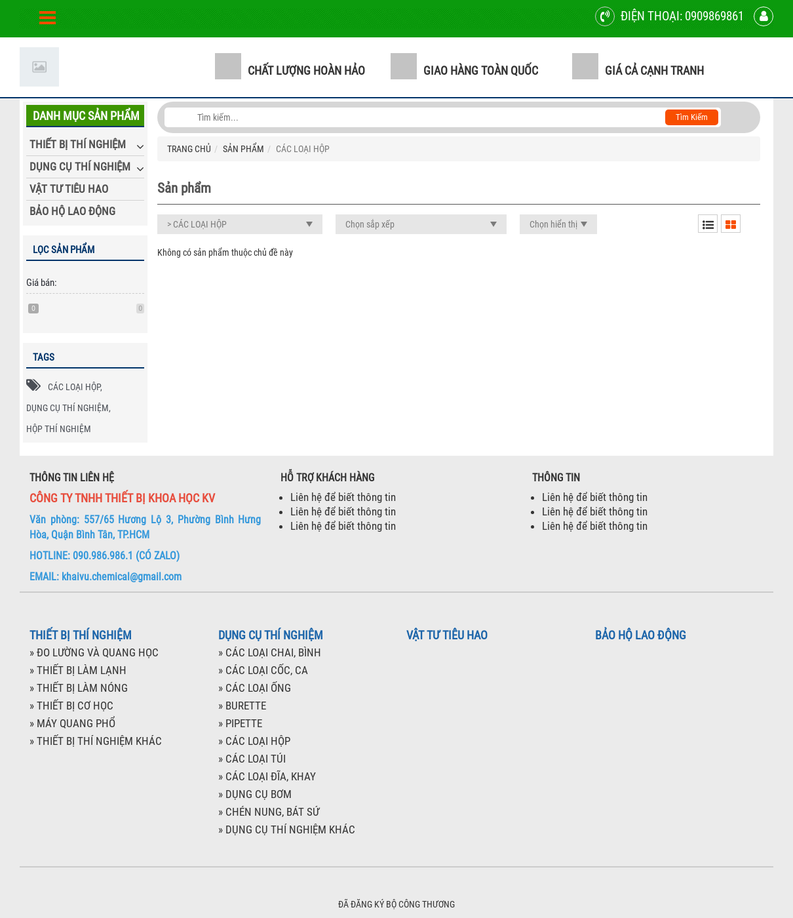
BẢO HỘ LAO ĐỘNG (72, 211)
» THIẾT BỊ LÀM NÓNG (78, 687)
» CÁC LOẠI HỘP (254, 741)
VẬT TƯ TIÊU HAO (68, 188)
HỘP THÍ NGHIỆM (58, 429)
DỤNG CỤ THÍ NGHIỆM (79, 166)
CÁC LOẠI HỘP (74, 387)
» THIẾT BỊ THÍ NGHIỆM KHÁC (95, 741)
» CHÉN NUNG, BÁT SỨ (268, 811)
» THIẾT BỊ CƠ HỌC (71, 705)
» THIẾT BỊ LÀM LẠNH (77, 670)
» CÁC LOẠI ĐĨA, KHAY (267, 776)
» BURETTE (242, 705)
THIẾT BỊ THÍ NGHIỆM (77, 144)
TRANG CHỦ (189, 149)
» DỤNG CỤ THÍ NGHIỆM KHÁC (286, 829)
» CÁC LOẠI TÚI (252, 758)
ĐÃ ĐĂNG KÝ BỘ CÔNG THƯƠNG (396, 904)
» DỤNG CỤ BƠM (255, 794)
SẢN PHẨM (243, 149)
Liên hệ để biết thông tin (343, 497)
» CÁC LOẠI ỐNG (254, 687)
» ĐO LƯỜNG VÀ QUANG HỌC (94, 652)
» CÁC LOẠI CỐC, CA (263, 670)
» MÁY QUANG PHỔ (72, 723)
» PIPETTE (240, 723)
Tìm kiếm (692, 117)
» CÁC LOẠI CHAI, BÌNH (269, 652)
